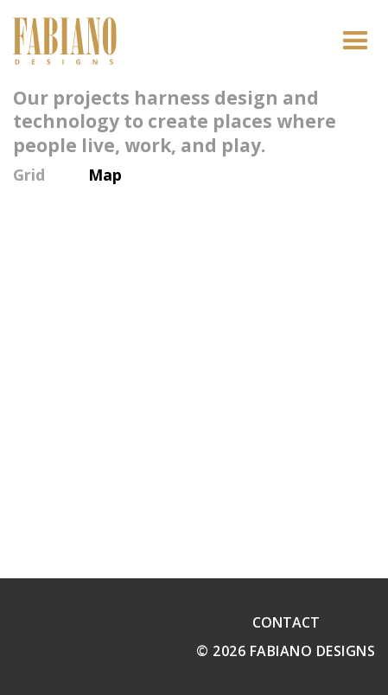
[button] (355, 41)
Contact (286, 622)
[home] (65, 41)
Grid (29, 175)
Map (105, 175)
